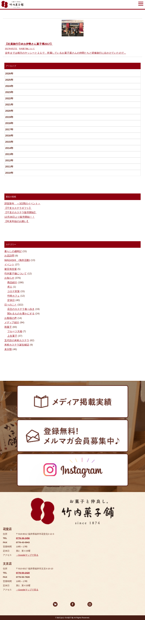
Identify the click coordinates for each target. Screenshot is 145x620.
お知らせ (9, 278)
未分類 (8, 349)
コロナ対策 (13, 291)
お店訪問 (9, 255)
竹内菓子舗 (12, 4)
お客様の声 (10, 318)
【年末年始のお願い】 (16, 221)
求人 (9, 286)
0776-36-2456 (23, 538)
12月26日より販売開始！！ (19, 217)
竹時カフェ (13, 295)
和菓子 (8, 327)
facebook (72, 604)
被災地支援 (10, 269)
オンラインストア (55, 604)
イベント (9, 264)
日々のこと (10, 304)
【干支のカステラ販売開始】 (20, 212)
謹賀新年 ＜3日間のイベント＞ (22, 203)
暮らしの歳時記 (13, 251)
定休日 (11, 300)
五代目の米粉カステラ (16, 340)
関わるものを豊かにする (21, 313)
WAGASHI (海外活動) (17, 260)
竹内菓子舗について (15, 273)
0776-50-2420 (23, 573)
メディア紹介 (11, 322)
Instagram (89, 604)
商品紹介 (12, 282)
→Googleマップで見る (27, 555)
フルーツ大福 (14, 331)
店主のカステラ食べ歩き (21, 309)
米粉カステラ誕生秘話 (16, 344)
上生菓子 (12, 336)
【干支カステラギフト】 (18, 208)
